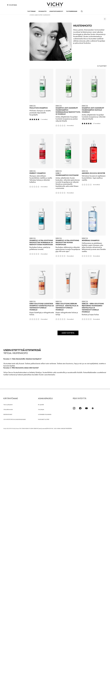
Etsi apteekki (41, 659)
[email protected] (42, 683)
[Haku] (82, 11)
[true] (105, 19)
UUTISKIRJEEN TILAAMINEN (44, 669)
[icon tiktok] (92, 663)
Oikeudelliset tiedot (8, 664)
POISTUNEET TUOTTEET (43, 674)
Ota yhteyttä (41, 664)
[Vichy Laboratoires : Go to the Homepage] (55, 5)
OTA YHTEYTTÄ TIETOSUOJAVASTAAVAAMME (14, 674)
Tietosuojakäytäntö (8, 659)
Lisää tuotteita (68, 588)
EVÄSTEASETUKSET (7, 669)
